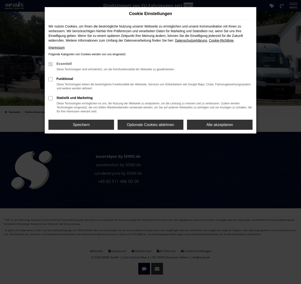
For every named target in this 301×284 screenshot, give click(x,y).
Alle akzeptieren (219, 125)
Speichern (81, 125)
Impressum (56, 47)
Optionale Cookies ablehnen (150, 125)
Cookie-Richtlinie (221, 40)
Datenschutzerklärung (191, 40)
